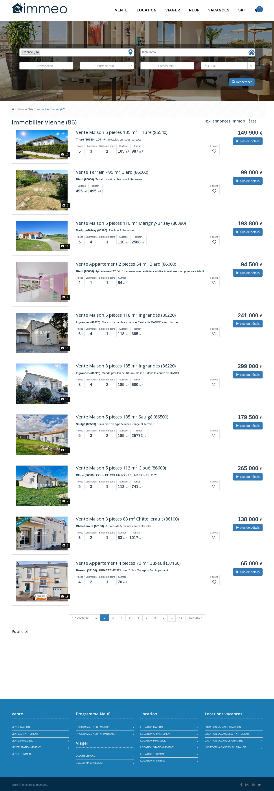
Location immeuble (153, 740)
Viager (172, 10)
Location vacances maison (223, 727)
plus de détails (247, 141)
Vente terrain (21, 754)
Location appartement (155, 734)
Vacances (219, 10)
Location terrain (152, 754)
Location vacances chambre (224, 740)
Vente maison (21, 727)
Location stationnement (157, 747)
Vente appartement (25, 734)
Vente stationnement (26, 747)
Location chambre (152, 760)
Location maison (151, 727)
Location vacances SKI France (225, 747)
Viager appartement (90, 763)
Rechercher (242, 82)
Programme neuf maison (93, 727)
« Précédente (80, 617)
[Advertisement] (49, 667)
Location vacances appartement (227, 734)
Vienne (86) (25, 109)
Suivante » (195, 617)
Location (146, 10)
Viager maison (85, 756)
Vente (121, 10)
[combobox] (76, 52)
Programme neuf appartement (97, 734)
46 (180, 617)
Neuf (194, 10)
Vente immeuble (22, 740)
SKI (241, 10)
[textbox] (42, 52)
